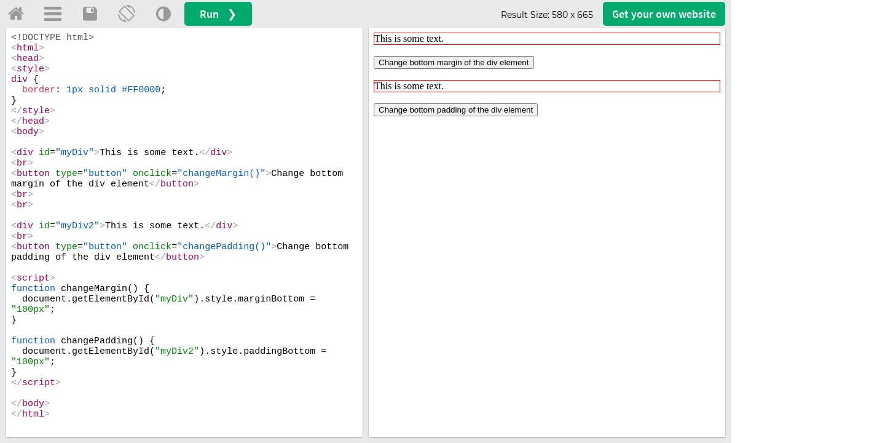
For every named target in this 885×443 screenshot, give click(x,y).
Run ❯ (218, 14)
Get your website (664, 14)
